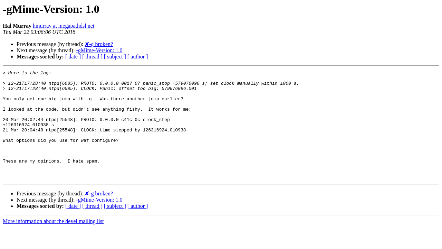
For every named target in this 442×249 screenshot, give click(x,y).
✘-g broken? (99, 44)
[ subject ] (115, 56)
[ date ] (73, 56)
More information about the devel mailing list (53, 243)
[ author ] (137, 56)
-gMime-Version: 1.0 (99, 50)
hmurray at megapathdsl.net (63, 26)
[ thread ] (92, 56)
